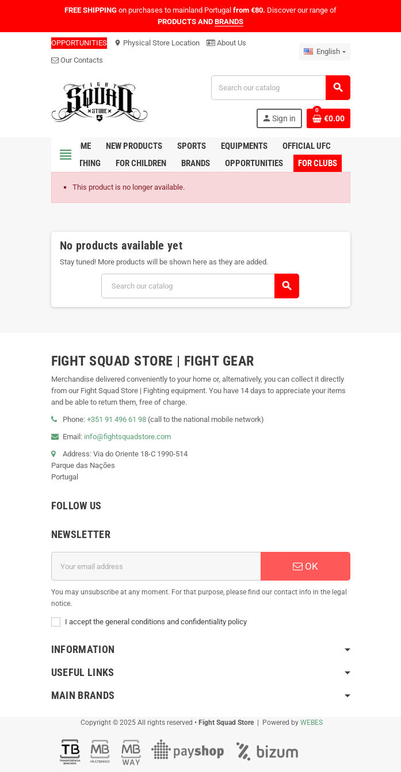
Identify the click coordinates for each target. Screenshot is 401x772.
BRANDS (229, 21)
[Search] (280, 87)
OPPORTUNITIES (79, 43)
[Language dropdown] (324, 51)
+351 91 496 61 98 (116, 419)
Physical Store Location (157, 43)
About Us (226, 43)
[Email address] (156, 566)
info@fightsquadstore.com (127, 436)
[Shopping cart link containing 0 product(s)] (328, 118)
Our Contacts (77, 60)
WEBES (311, 723)
